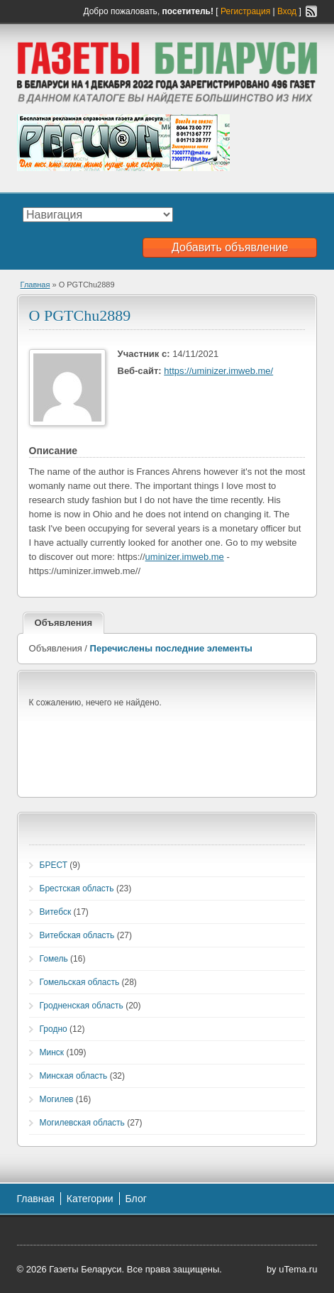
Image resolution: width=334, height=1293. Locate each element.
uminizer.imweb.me (184, 556)
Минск (52, 1052)
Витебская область (77, 935)
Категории (90, 1198)
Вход (286, 11)
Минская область (74, 1076)
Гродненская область (81, 1006)
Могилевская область (82, 1123)
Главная (35, 284)
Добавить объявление (230, 247)
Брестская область (77, 888)
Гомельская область (80, 982)
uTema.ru (298, 1269)
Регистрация (245, 11)
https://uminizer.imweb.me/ (218, 370)
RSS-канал (311, 11)
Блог (136, 1198)
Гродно (53, 1029)
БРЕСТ (53, 865)
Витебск (56, 912)
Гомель (54, 959)
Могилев (57, 1099)
